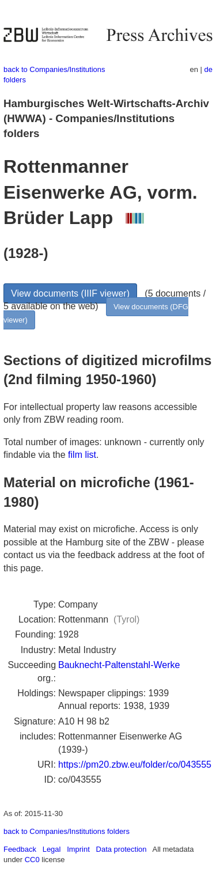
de (208, 69)
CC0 (32, 859)
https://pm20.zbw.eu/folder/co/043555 (134, 764)
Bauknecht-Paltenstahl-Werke (119, 665)
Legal (52, 849)
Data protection (121, 849)
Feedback (19, 849)
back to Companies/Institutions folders (66, 831)
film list (82, 455)
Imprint (78, 849)
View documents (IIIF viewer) (70, 293)
